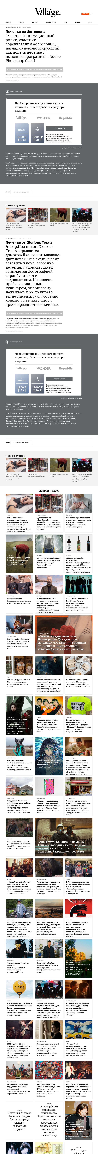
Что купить (10, 596)
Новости (19, 1110)
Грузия (68, 879)
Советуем (69, 677)
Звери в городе (11, 758)
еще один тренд (71, 960)
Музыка (39, 717)
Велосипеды (10, 920)
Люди (21, 22)
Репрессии (69, 920)
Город (8, 22)
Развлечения (51, 22)
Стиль (77, 22)
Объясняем (10, 555)
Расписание (10, 960)
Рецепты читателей (15, 27)
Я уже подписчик (14, 91)
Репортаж (10, 515)
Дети (90, 22)
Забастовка (10, 798)
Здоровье (69, 515)
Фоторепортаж (42, 839)
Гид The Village (41, 515)
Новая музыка (11, 717)
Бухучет (68, 555)
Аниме (38, 757)
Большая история (43, 633)
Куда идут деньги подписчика (71, 148)
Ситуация (69, 717)
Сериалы (39, 555)
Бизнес (34, 22)
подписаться (59, 128)
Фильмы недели (41, 677)
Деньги (9, 1001)
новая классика (70, 596)
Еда (65, 22)
